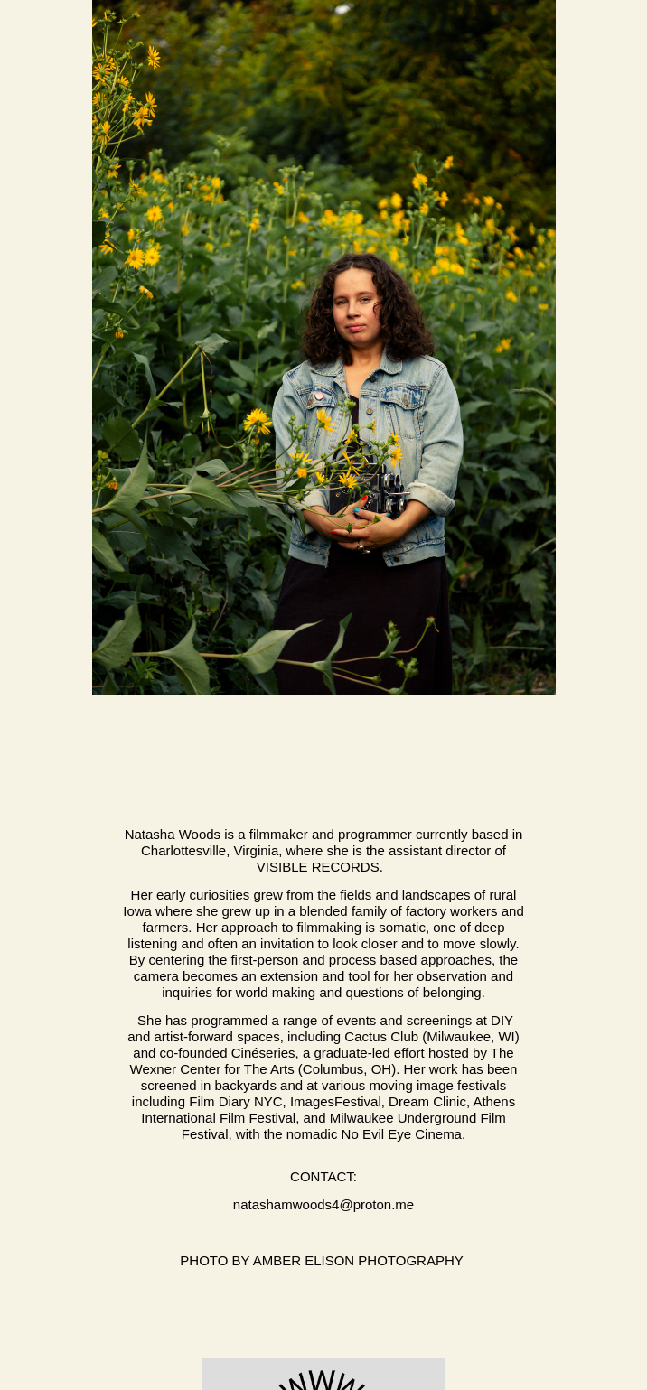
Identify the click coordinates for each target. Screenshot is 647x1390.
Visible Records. (323, 866)
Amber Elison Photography (360, 1260)
